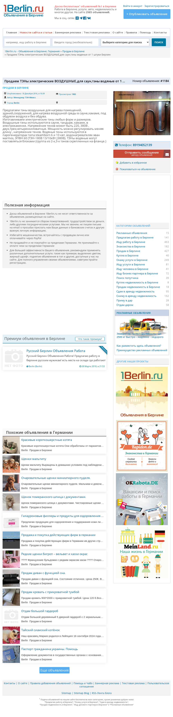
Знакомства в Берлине (130, 246)
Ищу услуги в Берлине (130, 264)
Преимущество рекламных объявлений (142, 350)
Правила (131, 32)
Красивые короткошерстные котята (46, 440)
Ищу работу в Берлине (130, 242)
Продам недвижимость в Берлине (138, 287)
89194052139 (142, 145)
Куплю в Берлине (127, 255)
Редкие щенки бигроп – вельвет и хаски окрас (54, 554)
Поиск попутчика (127, 278)
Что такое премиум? (90, 339)
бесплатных (71, 6)
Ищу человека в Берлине (132, 269)
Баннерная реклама (68, 32)
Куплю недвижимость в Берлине (137, 282)
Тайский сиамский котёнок (40, 630)
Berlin (16, 102)
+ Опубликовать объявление (146, 14)
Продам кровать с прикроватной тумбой (50, 592)
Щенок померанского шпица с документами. (53, 497)
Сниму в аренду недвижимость (136, 296)
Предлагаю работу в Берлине (134, 237)
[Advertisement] (86, 67)
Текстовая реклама (97, 32)
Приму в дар (124, 300)
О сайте (117, 32)
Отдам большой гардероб (39, 611)
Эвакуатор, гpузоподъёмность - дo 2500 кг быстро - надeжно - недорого (140, 335)
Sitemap (66, 693)
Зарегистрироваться (156, 6)
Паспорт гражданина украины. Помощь (49, 649)
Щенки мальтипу (33, 459)
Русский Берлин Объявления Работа (55, 351)
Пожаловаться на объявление (138, 169)
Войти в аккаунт (132, 6)
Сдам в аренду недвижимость (135, 291)
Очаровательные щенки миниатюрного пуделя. (55, 478)
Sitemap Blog (81, 693)
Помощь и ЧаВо (83, 683)
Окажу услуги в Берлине (131, 260)
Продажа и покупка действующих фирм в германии (58, 535)
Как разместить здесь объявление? (139, 345)
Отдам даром (124, 305)
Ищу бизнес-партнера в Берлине (137, 273)
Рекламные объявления (131, 233)
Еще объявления (54, 670)
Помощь (145, 32)
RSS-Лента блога (102, 693)
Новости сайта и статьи (36, 32)
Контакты (160, 32)
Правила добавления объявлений (50, 683)
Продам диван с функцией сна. (43, 573)
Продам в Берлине (128, 251)
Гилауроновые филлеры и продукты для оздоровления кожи (64, 516)
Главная (11, 32)
